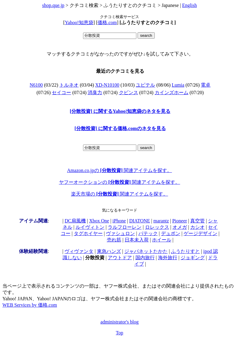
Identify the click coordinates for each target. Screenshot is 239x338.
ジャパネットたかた (146, 251)
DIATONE (139, 220)
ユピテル (145, 85)
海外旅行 (167, 257)
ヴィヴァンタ (78, 251)
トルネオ (69, 85)
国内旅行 (145, 257)
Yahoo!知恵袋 (79, 22)
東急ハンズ (109, 251)
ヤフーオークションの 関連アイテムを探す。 (119, 182)
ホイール (161, 239)
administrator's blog (120, 321)
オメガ (179, 227)
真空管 (197, 220)
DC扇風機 (75, 220)
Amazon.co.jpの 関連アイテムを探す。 (119, 170)
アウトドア (120, 257)
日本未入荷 (137, 239)
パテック (148, 233)
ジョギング (193, 257)
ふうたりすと (185, 251)
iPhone (119, 220)
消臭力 (95, 92)
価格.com (107, 22)
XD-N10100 (107, 85)
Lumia (178, 85)
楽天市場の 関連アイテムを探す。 (119, 193)
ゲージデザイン (200, 233)
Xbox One (99, 220)
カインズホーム (171, 92)
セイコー (61, 92)
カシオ (197, 227)
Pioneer (179, 220)
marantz (161, 220)
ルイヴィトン (90, 227)
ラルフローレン (124, 227)
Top (119, 332)
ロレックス (157, 227)
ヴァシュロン (120, 233)
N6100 (36, 85)
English (189, 5)
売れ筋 (114, 239)
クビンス (128, 92)
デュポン (170, 233)
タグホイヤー (88, 233)
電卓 (205, 85)
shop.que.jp (53, 5)
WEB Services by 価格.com (29, 305)
